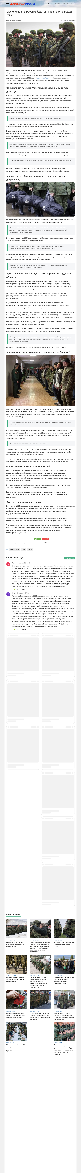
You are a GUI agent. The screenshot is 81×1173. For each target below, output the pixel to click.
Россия (30, 549)
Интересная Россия (43, 78)
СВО (23, 549)
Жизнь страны (14, 549)
